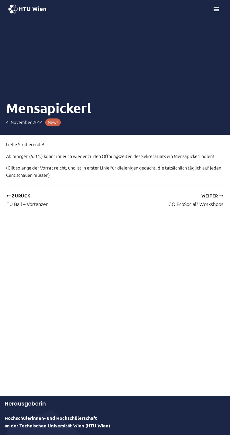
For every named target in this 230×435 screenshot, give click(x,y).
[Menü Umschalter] (216, 9)
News (53, 122)
